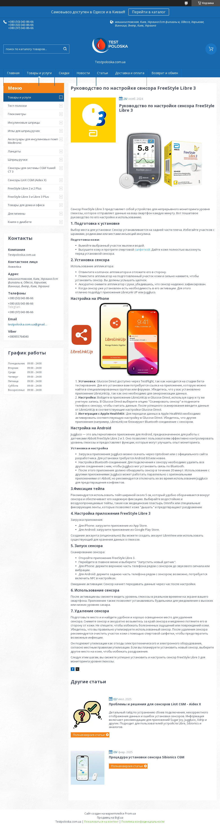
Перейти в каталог (148, 11)
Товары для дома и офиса (26, 205)
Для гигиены (16, 214)
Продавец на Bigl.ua (110, 817)
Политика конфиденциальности (143, 822)
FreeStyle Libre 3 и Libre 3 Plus (28, 197)
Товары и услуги (39, 73)
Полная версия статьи (89, 735)
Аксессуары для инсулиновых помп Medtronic (33, 141)
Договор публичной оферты (121, 81)
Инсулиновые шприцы (24, 122)
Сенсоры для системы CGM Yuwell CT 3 (31, 170)
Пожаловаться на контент (101, 822)
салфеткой (142, 249)
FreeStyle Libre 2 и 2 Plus (25, 188)
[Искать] (64, 49)
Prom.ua (130, 813)
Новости (83, 73)
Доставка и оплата (129, 73)
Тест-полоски (17, 106)
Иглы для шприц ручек (24, 131)
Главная (13, 73)
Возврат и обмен (165, 73)
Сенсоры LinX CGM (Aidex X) (27, 180)
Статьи (102, 73)
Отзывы (86, 81)
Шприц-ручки (17, 160)
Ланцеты (14, 151)
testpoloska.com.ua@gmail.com (27, 324)
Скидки (64, 73)
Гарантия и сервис (21, 81)
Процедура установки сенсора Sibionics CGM (146, 757)
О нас (46, 81)
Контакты (65, 81)
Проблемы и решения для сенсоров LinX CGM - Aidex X (155, 704)
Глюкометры (17, 114)
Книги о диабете (20, 222)
